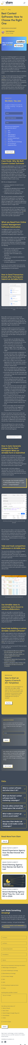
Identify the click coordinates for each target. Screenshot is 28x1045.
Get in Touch (8, 766)
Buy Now (8, 703)
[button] (24, 3)
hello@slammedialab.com (7, 1039)
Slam (4, 76)
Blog (9, 9)
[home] (7, 3)
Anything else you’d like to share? (9, 992)
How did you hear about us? (8, 1006)
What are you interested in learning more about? (13, 965)
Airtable (24, 210)
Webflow (3, 79)
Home (2, 9)
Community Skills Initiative (7, 166)
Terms (9, 1021)
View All (5, 841)
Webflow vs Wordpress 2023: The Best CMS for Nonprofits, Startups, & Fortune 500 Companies (14, 664)
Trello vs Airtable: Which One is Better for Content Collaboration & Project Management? (14, 655)
